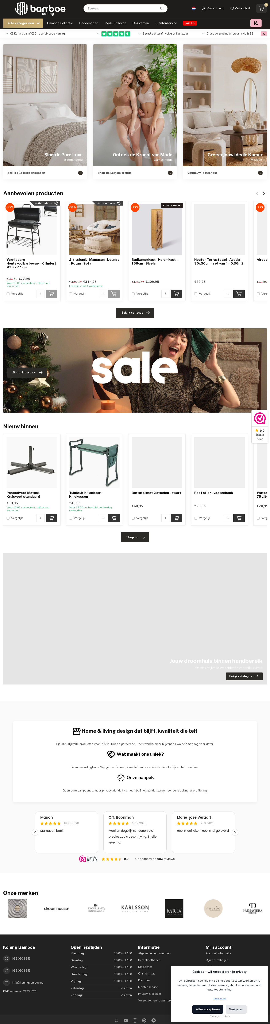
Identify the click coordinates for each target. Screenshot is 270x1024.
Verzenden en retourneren (156, 1001)
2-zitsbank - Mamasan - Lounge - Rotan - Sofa (94, 261)
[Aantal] (40, 294)
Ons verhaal (141, 23)
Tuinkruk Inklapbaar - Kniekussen (86, 495)
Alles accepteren (208, 1009)
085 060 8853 (21, 959)
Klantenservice (166, 23)
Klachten (144, 980)
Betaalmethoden (149, 960)
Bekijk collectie (136, 313)
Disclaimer (145, 967)
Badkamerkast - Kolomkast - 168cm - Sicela (155, 261)
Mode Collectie (115, 23)
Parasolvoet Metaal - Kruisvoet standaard (23, 495)
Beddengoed (88, 23)
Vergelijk (17, 293)
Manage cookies (220, 1016)
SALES (190, 23)
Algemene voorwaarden (154, 953)
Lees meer (220, 998)
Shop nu (135, 537)
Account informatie (218, 953)
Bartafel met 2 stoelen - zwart (156, 493)
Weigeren (236, 1009)
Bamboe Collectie (60, 23)
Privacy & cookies (150, 994)
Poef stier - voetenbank (213, 493)
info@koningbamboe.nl (27, 983)
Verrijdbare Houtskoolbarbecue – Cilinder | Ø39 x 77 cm (31, 263)
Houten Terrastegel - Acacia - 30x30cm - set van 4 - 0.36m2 (218, 261)
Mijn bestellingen (217, 960)
